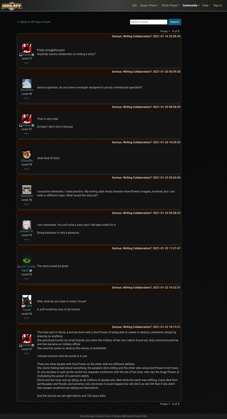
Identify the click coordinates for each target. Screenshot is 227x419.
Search (174, 22)
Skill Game (127, 416)
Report (26, 63)
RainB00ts (26, 90)
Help (205, 5)
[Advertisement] (196, 72)
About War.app (87, 416)
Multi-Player (170, 5)
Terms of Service (113, 416)
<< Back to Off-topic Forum (34, 22)
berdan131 (27, 231)
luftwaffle (27, 160)
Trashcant (27, 196)
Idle (134, 5)
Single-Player (148, 5)
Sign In (217, 5)
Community (190, 5)
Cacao (27, 54)
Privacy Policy (140, 416)
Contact (99, 416)
